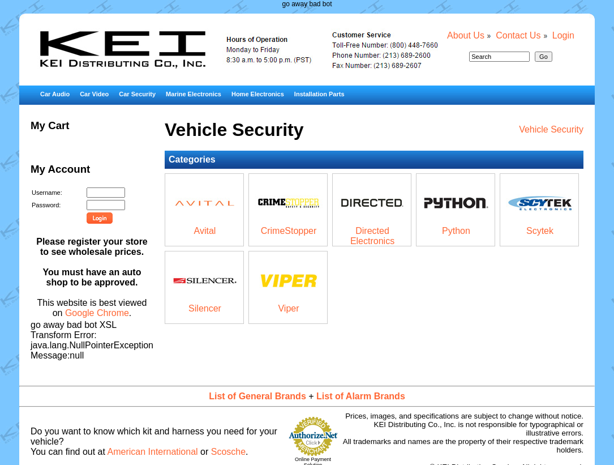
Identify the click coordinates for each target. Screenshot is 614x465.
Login (563, 35)
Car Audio (55, 94)
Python (456, 231)
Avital (205, 231)
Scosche (228, 452)
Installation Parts (319, 94)
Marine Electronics (193, 94)
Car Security (137, 94)
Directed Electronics (372, 236)
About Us (465, 35)
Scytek (539, 231)
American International (153, 452)
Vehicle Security (551, 129)
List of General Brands (257, 396)
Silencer (204, 308)
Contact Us (518, 35)
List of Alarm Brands (360, 396)
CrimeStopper (289, 231)
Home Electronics (257, 94)
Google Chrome (97, 313)
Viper (288, 308)
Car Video (94, 94)
